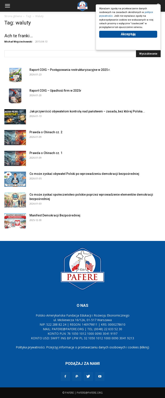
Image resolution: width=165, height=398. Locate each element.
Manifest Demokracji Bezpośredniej (54, 215)
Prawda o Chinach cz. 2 (45, 132)
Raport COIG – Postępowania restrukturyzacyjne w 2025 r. (69, 69)
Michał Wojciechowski (18, 41)
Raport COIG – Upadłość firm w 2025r (55, 90)
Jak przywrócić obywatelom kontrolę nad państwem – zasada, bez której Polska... (87, 111)
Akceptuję (128, 43)
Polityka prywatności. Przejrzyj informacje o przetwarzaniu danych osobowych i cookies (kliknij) (82, 347)
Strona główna (13, 16)
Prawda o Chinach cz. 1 (45, 153)
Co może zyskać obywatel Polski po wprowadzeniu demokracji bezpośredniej (84, 173)
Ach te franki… (18, 35)
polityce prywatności (112, 17)
